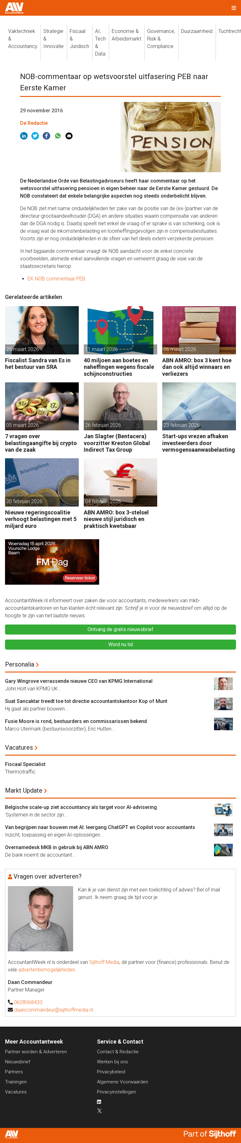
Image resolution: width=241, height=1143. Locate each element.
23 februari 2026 (181, 425)
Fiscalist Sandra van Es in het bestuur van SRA (38, 363)
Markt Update (23, 790)
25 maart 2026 (22, 349)
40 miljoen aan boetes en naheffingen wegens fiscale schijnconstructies (119, 367)
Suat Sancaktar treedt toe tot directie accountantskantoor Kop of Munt (86, 701)
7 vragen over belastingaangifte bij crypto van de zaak (41, 443)
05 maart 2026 (22, 425)
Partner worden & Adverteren (36, 1052)
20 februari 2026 (24, 501)
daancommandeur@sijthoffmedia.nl (53, 1010)
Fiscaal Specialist (25, 764)
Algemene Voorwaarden (122, 1082)
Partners (14, 1072)
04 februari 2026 (103, 501)
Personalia (19, 664)
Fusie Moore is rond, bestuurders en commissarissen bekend (76, 721)
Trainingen (16, 1082)
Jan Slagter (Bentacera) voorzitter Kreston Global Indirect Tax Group (117, 443)
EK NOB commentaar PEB (56, 279)
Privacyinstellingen (116, 1092)
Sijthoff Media (104, 962)
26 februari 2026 (103, 425)
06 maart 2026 (179, 349)
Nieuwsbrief (17, 1062)
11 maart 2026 (101, 349)
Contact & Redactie (118, 1052)
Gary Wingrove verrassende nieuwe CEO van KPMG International (79, 681)
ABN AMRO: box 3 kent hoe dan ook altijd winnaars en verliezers (197, 367)
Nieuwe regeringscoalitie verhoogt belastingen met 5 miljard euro (41, 519)
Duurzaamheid (196, 31)
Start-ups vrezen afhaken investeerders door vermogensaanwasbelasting (198, 443)
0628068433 (28, 1002)
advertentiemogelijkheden (46, 970)
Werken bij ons (112, 1062)
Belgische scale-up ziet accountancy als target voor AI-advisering (81, 807)
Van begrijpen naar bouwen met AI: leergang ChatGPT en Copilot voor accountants (100, 827)
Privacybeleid (111, 1072)
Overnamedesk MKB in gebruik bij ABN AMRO (56, 847)
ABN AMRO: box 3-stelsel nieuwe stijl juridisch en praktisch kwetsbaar (116, 519)
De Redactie (34, 123)
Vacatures (19, 747)
